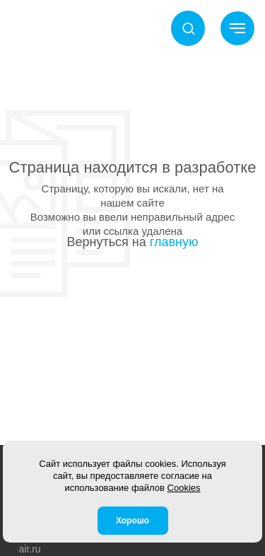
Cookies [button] (184, 487)
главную (174, 242)
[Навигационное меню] (237, 28)
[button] (188, 28)
